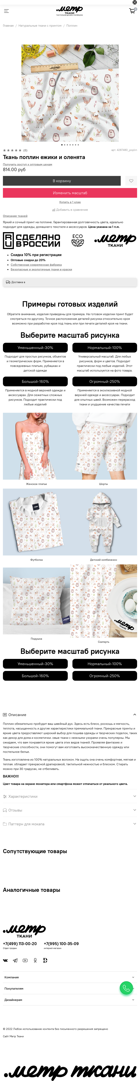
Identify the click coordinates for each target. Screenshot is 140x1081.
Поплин (71, 25)
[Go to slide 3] (67, 144)
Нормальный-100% (105, 347)
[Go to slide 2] (64, 144)
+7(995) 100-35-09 (61, 943)
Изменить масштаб (70, 192)
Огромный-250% (104, 381)
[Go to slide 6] (75, 144)
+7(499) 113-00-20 (20, 943)
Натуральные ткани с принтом (40, 25)
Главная (8, 25)
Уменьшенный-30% (35, 347)
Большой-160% (35, 381)
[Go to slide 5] (72, 144)
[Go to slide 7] (78, 144)
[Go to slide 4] (70, 144)
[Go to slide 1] (62, 144)
